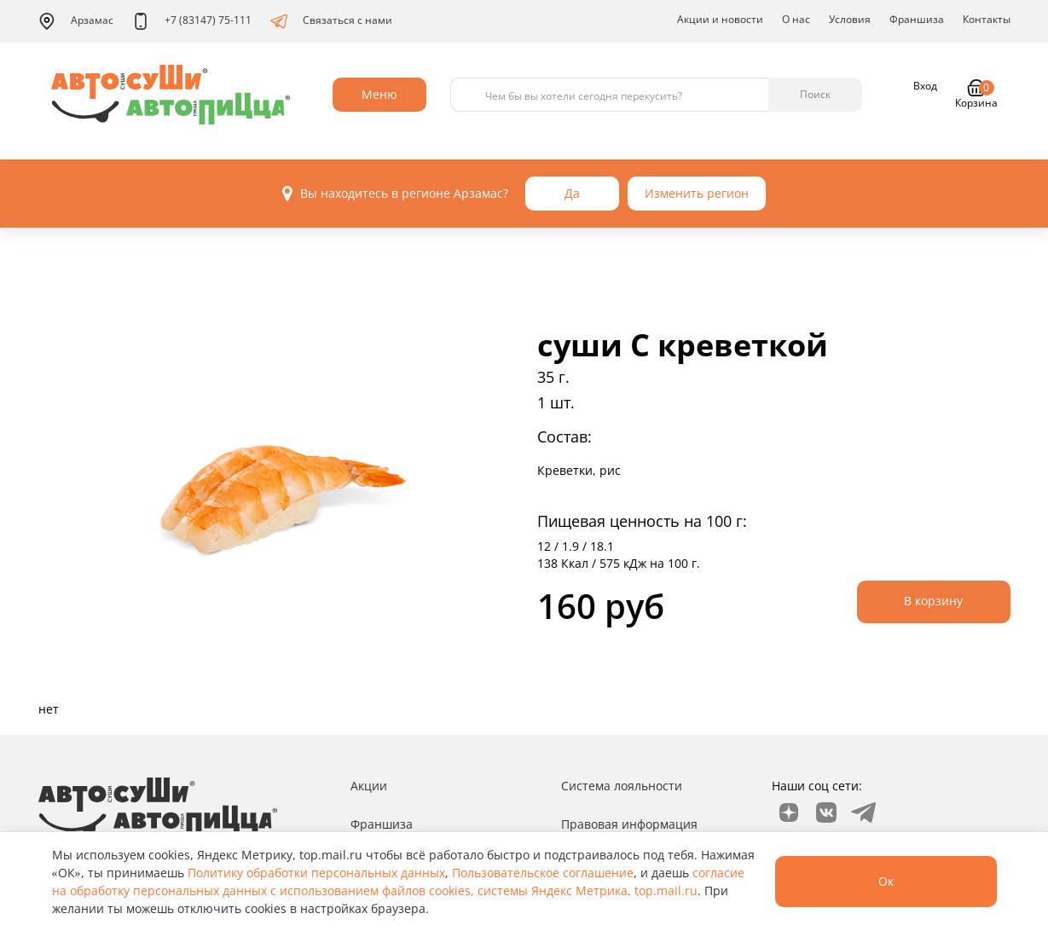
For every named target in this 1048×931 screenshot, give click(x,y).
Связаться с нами (331, 21)
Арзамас (75, 21)
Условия (850, 19)
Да (572, 193)
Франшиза (916, 19)
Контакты (986, 19)
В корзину (933, 601)
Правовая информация (629, 824)
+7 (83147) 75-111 (192, 21)
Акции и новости (720, 19)
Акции (368, 786)
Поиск (815, 94)
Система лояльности (621, 786)
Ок (886, 881)
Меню (379, 94)
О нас (796, 19)
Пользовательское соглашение (543, 872)
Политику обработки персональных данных (316, 872)
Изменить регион (697, 193)
